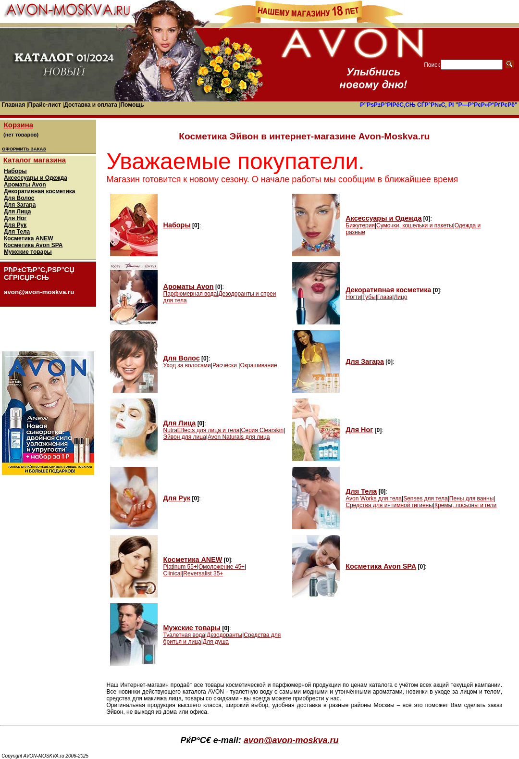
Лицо (400, 297)
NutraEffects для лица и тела (201, 430)
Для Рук (15, 225)
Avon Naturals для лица (239, 437)
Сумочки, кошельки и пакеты (414, 225)
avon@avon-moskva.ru (291, 740)
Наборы (15, 171)
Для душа (216, 641)
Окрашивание (258, 365)
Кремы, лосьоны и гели (465, 505)
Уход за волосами (187, 365)
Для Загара (20, 204)
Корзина (18, 125)
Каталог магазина (34, 160)
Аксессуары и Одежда (35, 177)
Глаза (385, 297)
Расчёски (225, 365)
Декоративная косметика (39, 191)
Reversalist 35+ (203, 573)
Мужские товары (28, 252)
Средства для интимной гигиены (389, 505)
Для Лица (17, 211)
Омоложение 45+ (221, 566)
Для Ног (15, 218)
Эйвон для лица (184, 437)
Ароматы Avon (25, 184)
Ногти (353, 297)
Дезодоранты (224, 635)
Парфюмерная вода (190, 293)
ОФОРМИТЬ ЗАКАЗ (24, 148)
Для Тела (17, 231)
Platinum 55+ (180, 566)
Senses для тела (425, 498)
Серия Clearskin (262, 430)
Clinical (172, 573)
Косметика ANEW (28, 238)
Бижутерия (360, 225)
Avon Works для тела (374, 498)
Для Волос (19, 198)
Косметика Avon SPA (33, 245)
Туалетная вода (184, 635)
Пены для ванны (471, 498)
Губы (368, 297)
